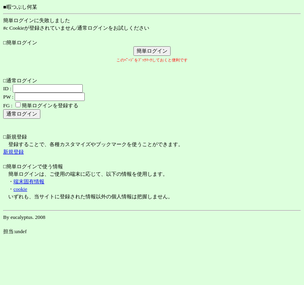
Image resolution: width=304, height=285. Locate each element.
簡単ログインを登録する (50, 105)
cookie (20, 189)
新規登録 (13, 152)
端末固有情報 (28, 181)
